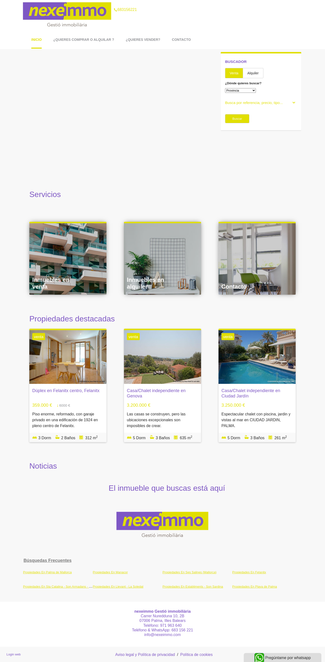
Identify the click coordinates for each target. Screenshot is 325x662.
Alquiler (253, 73)
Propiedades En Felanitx (249, 572)
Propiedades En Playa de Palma (254, 586)
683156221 (125, 3)
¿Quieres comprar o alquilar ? (83, 40)
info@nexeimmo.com (162, 635)
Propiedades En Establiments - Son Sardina (192, 586)
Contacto (181, 40)
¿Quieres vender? (143, 40)
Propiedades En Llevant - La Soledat (118, 586)
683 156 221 (182, 630)
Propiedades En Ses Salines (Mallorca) (189, 572)
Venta (234, 73)
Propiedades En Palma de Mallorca (47, 572)
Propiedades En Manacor (110, 572)
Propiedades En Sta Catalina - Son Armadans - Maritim (61, 586)
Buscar (237, 118)
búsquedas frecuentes (48, 560)
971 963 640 (171, 625)
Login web (14, 654)
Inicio (36, 40)
